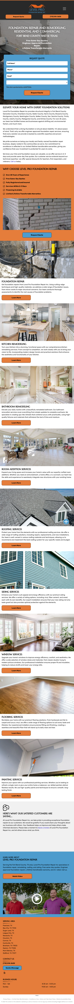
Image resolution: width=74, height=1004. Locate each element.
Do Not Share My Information (20, 999)
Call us (13, 161)
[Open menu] (64, 8)
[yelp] (4, 973)
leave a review (43, 828)
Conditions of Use (34, 999)
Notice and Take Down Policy (47, 999)
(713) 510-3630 (9, 963)
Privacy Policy (6, 999)
